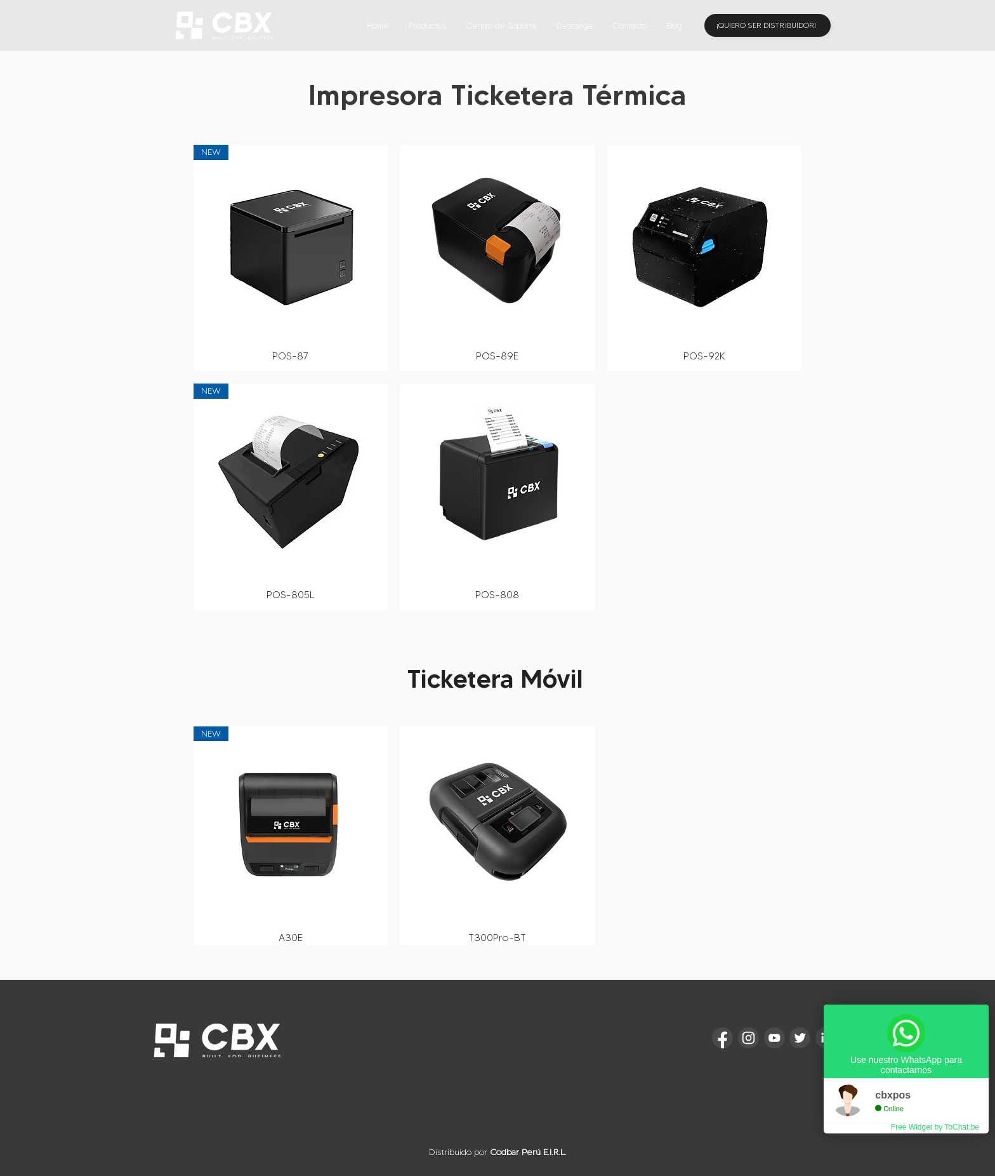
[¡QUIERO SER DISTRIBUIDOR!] (767, 25)
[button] (427, 25)
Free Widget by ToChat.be (935, 1127)
